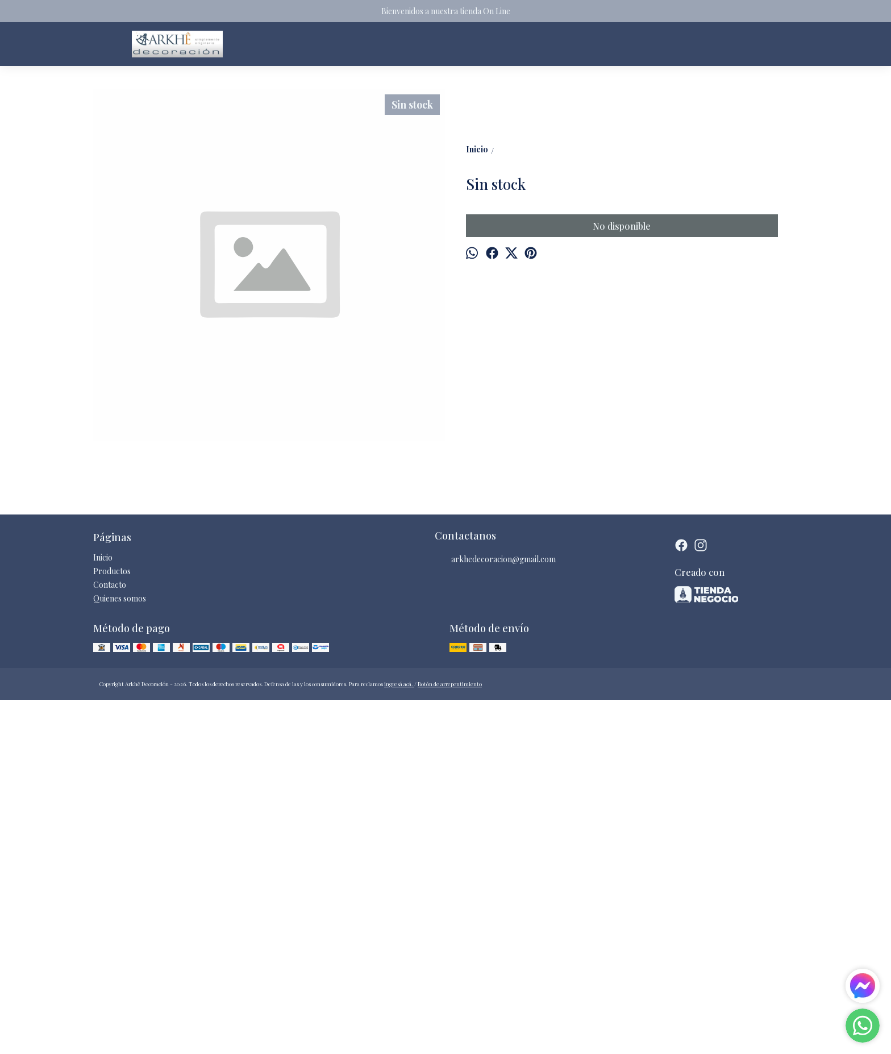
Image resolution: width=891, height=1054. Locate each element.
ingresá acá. (399, 1036)
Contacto (109, 937)
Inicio (103, 909)
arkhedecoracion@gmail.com (495, 912)
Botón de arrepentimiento (450, 1036)
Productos (112, 923)
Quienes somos (119, 950)
